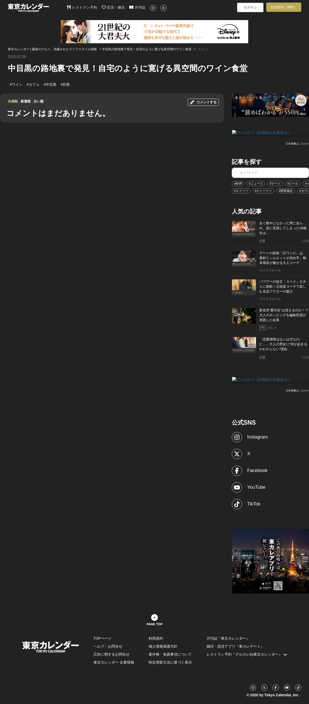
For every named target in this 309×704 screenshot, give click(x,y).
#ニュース (256, 183)
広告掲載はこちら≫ (297, 143)
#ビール (292, 183)
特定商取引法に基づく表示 (170, 662)
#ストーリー (263, 190)
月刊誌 (137, 7)
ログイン (250, 7)
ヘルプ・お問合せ (107, 646)
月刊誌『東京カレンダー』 (228, 638)
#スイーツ (241, 190)
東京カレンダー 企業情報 (113, 662)
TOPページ (102, 638)
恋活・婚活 (113, 7)
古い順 (38, 101)
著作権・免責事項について (170, 654)
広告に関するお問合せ (111, 654)
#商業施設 (286, 190)
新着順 (26, 101)
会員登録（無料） (283, 7)
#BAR (238, 183)
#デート (275, 183)
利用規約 (156, 638)
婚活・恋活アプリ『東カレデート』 (235, 646)
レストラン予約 (82, 7)
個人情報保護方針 (163, 646)
